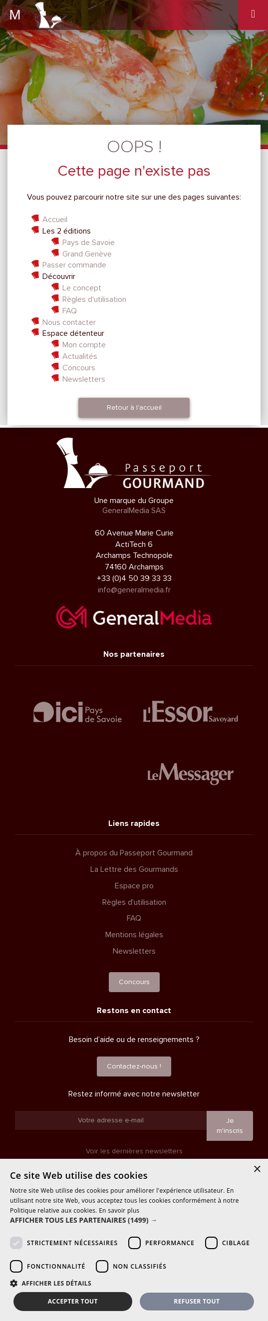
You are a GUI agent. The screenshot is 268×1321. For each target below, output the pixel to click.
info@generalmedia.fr (134, 590)
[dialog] (134, 1240)
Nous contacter (69, 322)
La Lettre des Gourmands (134, 869)
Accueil (54, 220)
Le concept (81, 288)
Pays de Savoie (88, 243)
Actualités (79, 356)
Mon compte (84, 345)
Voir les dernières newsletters (134, 1151)
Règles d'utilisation (94, 299)
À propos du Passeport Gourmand (134, 853)
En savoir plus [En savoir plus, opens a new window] (119, 1210)
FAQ (69, 311)
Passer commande (74, 265)
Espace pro (134, 886)
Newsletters (83, 379)
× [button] (257, 1169)
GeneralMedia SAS (134, 511)
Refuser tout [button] (197, 1301)
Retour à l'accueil (134, 407)
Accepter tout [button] (73, 1301)
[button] (134, 1220)
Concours (78, 368)
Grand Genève (87, 254)
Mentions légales (134, 935)
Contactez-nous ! (134, 1066)
